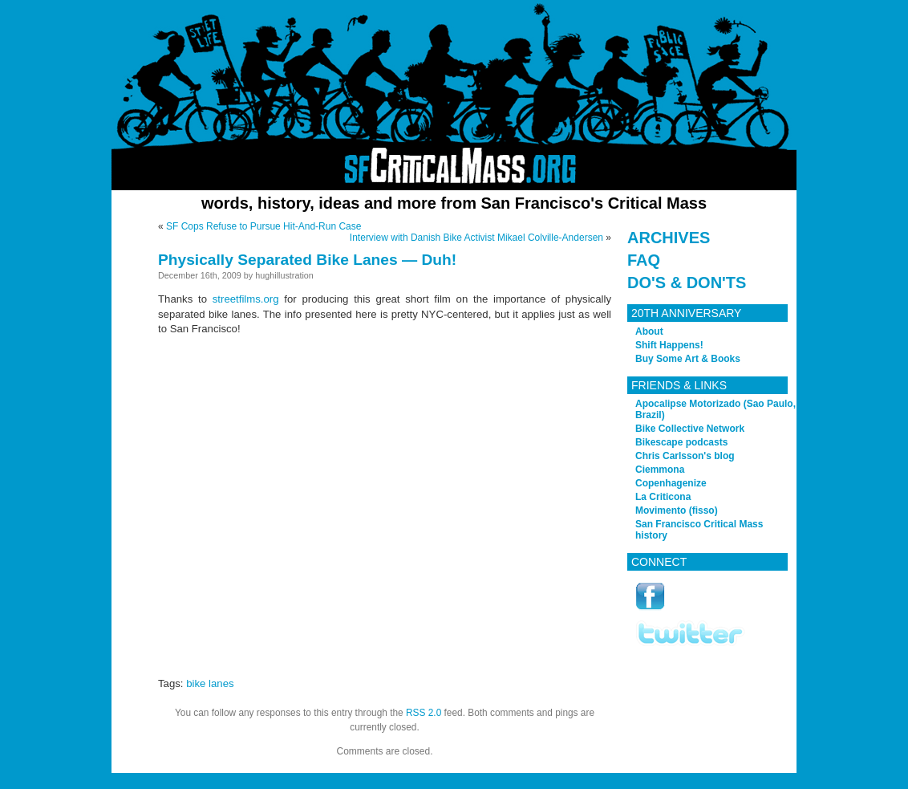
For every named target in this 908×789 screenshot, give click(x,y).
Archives (668, 237)
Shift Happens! (669, 345)
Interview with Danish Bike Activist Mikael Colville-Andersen (476, 237)
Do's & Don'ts (686, 282)
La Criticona (663, 496)
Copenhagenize (671, 483)
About (649, 331)
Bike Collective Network (689, 428)
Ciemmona (659, 469)
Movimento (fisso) (676, 510)
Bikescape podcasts (681, 442)
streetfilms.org (246, 299)
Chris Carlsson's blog (685, 456)
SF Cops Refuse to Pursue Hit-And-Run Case (263, 226)
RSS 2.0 (423, 712)
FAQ (643, 260)
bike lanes (209, 683)
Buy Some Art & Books (687, 358)
